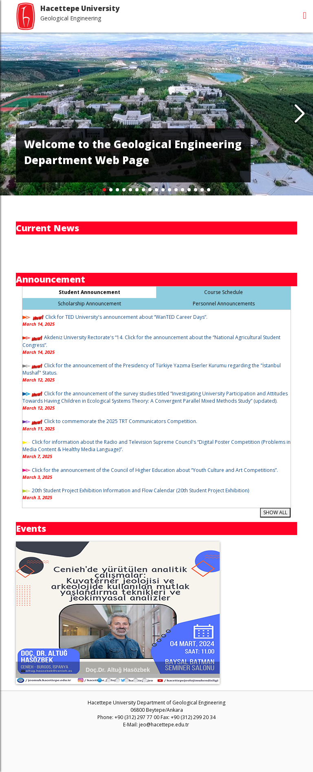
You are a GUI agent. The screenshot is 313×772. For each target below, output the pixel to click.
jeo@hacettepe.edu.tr (164, 724)
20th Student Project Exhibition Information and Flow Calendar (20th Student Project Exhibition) (140, 490)
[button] (299, 114)
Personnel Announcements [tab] (224, 303)
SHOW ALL (275, 512)
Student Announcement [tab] (89, 292)
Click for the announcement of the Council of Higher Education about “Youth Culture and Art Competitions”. (154, 470)
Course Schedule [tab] (223, 292)
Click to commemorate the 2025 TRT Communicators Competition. (120, 421)
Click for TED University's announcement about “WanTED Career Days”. (126, 317)
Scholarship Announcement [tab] (89, 303)
